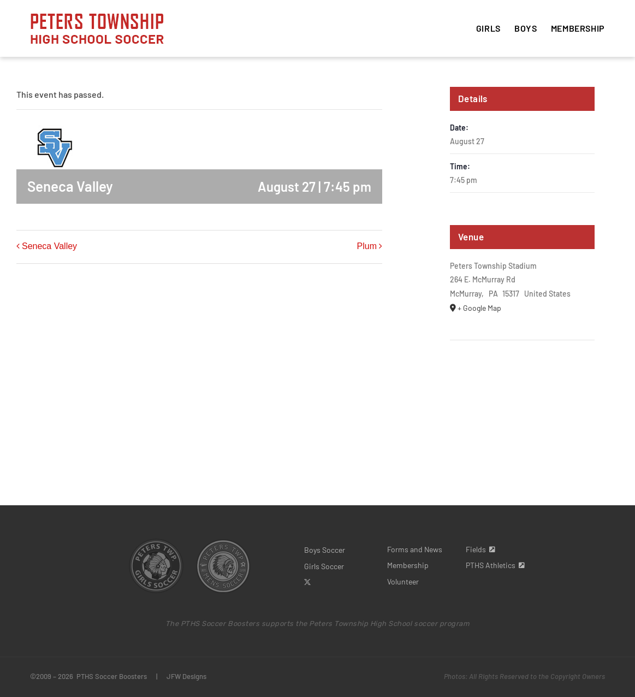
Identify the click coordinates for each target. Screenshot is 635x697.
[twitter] (307, 582)
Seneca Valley (49, 246)
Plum (367, 246)
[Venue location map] (522, 373)
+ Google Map (479, 307)
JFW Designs (186, 676)
